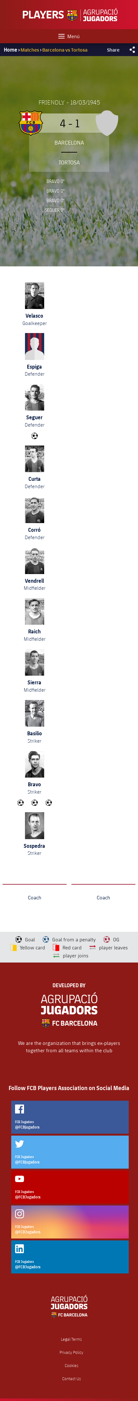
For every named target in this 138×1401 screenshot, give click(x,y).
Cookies (71, 1365)
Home (10, 49)
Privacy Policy (71, 1352)
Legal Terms (71, 1339)
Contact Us (71, 1378)
